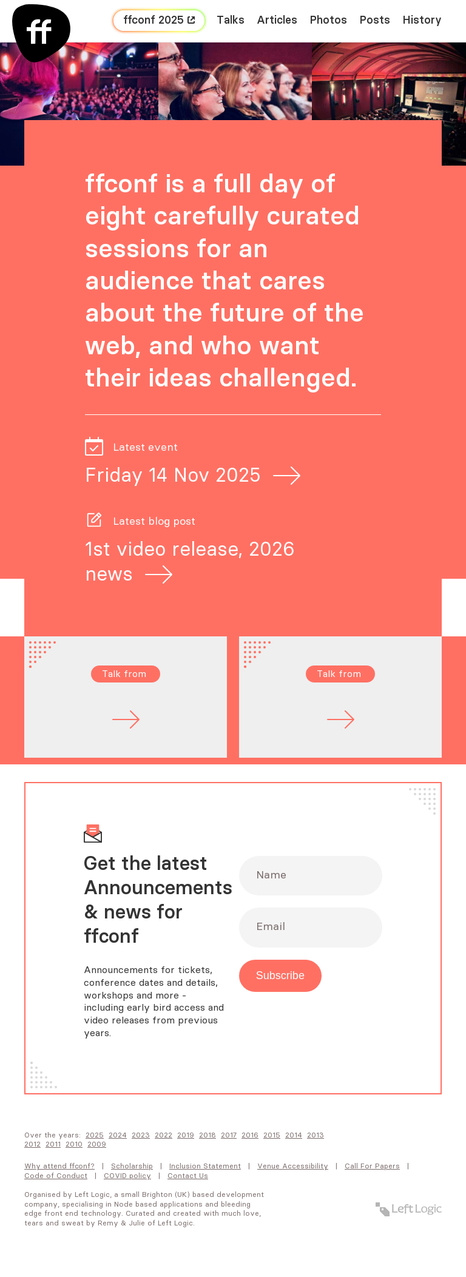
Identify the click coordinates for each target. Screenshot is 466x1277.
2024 (118, 1135)
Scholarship (132, 1166)
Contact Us (187, 1175)
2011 (53, 1144)
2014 (293, 1135)
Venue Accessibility (292, 1166)
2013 (315, 1135)
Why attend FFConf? (59, 1166)
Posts (374, 20)
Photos (328, 20)
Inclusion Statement (205, 1166)
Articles (277, 20)
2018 (207, 1135)
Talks (231, 20)
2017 (229, 1135)
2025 (95, 1135)
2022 (163, 1135)
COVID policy (127, 1175)
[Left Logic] (408, 1209)
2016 (249, 1135)
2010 (74, 1144)
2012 (32, 1144)
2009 (96, 1144)
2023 (141, 1135)
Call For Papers (372, 1166)
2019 (185, 1135)
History (422, 20)
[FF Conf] (41, 33)
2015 (271, 1135)
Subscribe (280, 975)
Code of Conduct (55, 1175)
